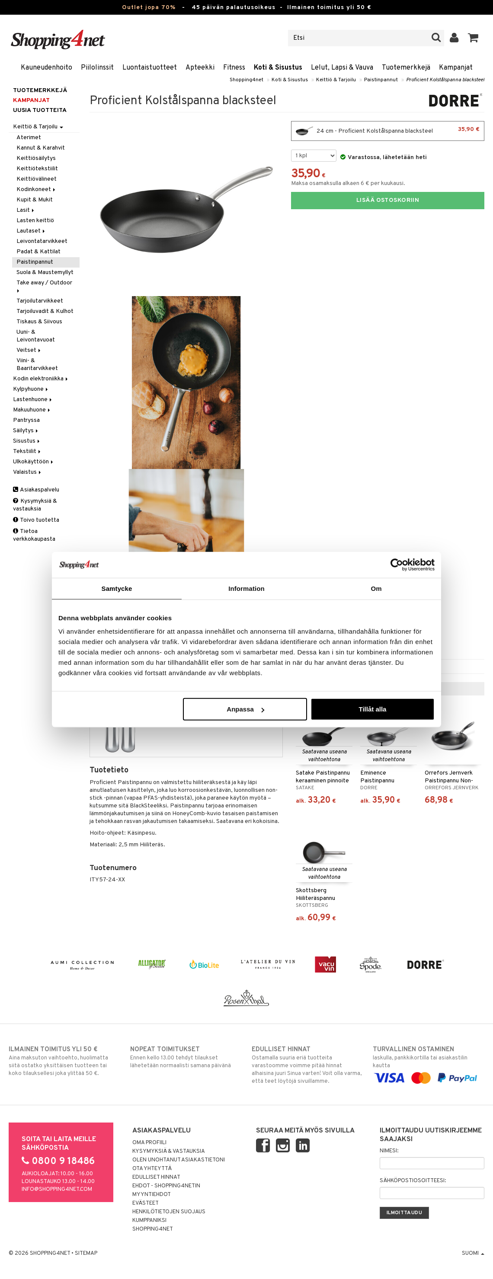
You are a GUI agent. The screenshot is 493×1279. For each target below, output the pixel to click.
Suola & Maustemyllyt (45, 272)
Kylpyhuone (31, 389)
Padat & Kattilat (38, 251)
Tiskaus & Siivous (39, 321)
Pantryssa (26, 420)
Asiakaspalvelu (36, 490)
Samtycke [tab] (117, 588)
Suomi (473, 1253)
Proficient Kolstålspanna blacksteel (445, 80)
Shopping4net (246, 80)
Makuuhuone (32, 410)
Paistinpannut (381, 80)
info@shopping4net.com (57, 1189)
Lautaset (31, 231)
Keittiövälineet (36, 179)
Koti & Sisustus (278, 68)
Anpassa (245, 709)
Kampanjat (456, 68)
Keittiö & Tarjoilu (336, 80)
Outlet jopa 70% (149, 7)
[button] (473, 38)
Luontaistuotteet (149, 68)
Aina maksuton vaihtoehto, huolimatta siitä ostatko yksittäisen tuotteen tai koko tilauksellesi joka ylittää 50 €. (64, 1061)
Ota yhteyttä (152, 1168)
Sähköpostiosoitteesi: (413, 1180)
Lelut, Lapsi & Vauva (342, 68)
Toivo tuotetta (36, 520)
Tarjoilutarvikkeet (39, 301)
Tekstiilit (27, 451)
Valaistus (27, 472)
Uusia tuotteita (40, 110)
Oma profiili (149, 1142)
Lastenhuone (33, 399)
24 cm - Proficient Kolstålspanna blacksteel (388, 131)
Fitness (234, 68)
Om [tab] (376, 588)
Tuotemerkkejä (406, 68)
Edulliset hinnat (156, 1177)
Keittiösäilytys (36, 158)
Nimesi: (389, 1151)
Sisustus (27, 441)
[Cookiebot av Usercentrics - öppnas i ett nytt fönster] (397, 564)
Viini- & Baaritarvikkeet (37, 364)
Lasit (25, 210)
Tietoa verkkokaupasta (34, 535)
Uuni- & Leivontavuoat (35, 336)
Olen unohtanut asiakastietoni (178, 1160)
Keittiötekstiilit (37, 168)
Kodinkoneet (36, 189)
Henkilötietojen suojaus (168, 1212)
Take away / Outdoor (45, 286)
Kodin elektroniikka (41, 379)
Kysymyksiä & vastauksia (35, 505)
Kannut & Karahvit (40, 148)
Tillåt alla (372, 709)
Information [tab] (246, 588)
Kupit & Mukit (34, 200)
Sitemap (86, 1253)
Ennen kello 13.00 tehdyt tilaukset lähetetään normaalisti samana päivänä (185, 1057)
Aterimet (28, 137)
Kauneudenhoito (46, 68)
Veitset (29, 350)
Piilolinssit (97, 68)
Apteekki (200, 68)
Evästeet (145, 1203)
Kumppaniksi (149, 1220)
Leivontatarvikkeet (41, 241)
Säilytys (26, 430)
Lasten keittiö (35, 220)
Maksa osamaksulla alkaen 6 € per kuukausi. (348, 183)
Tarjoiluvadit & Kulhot (45, 311)
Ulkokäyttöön (33, 462)
